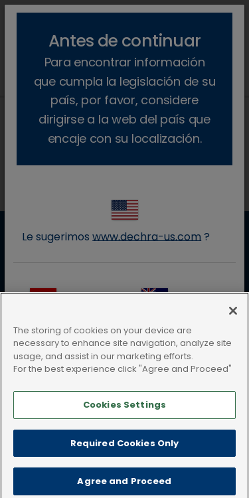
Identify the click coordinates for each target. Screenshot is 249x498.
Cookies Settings (124, 413)
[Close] (233, 319)
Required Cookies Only (124, 451)
